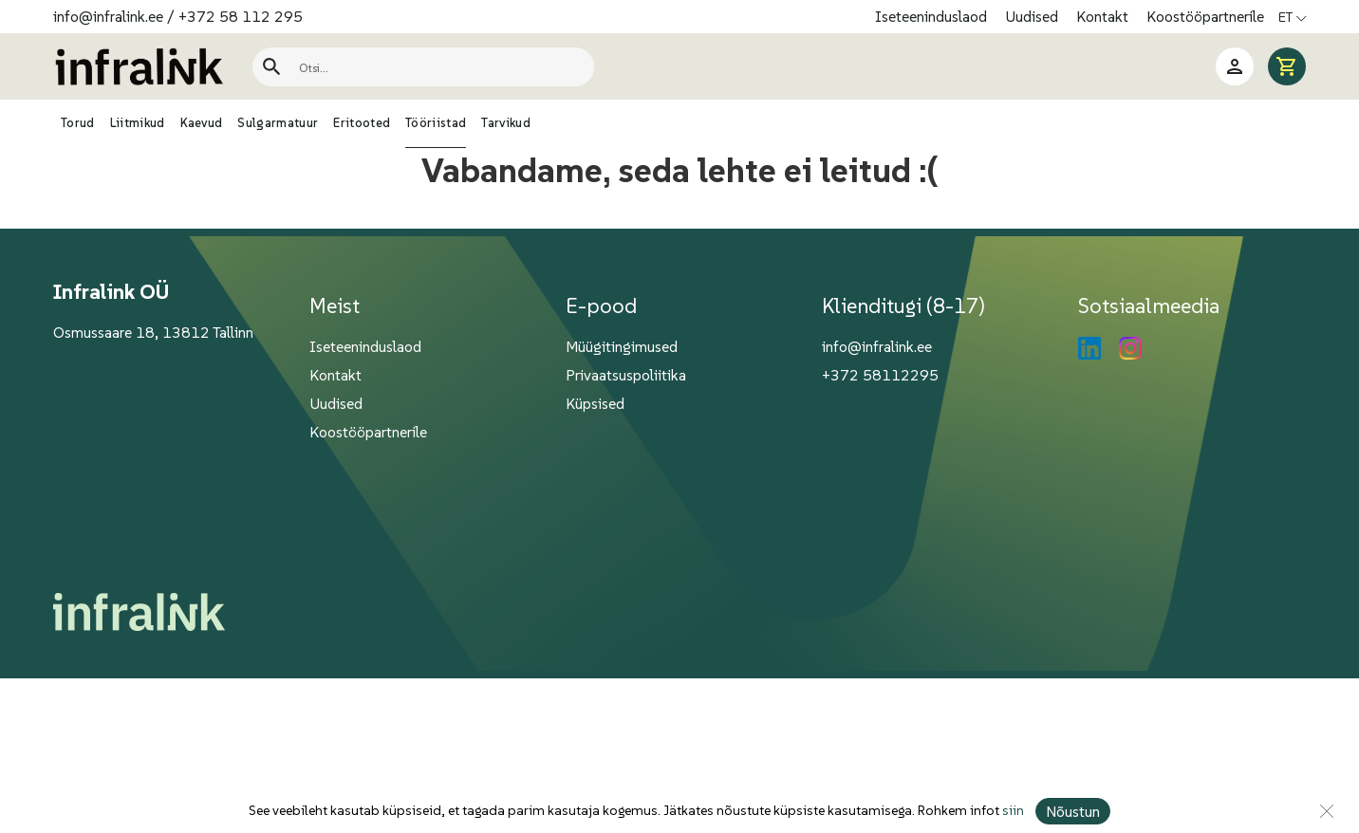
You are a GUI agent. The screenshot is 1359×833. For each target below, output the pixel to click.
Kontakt (1104, 16)
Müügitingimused (622, 346)
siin (1012, 811)
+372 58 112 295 (240, 16)
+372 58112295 (880, 374)
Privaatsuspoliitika (626, 374)
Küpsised (595, 403)
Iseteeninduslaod (933, 16)
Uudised (1033, 16)
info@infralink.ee (108, 16)
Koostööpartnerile (1205, 16)
